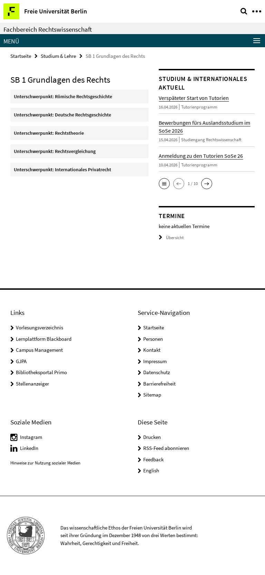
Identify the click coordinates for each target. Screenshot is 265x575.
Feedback (153, 459)
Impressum (155, 361)
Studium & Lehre (58, 56)
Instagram (31, 437)
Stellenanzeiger (32, 383)
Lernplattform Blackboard (43, 339)
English (151, 470)
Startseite (20, 56)
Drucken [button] (152, 437)
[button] (164, 184)
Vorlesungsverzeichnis (39, 327)
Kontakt (151, 350)
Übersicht (171, 237)
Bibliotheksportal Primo (41, 372)
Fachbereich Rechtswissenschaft (47, 29)
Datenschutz (156, 372)
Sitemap (152, 394)
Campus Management (39, 350)
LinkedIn (29, 448)
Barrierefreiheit (159, 383)
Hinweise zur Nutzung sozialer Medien (45, 463)
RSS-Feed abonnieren (166, 448)
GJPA (21, 361)
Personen (153, 339)
